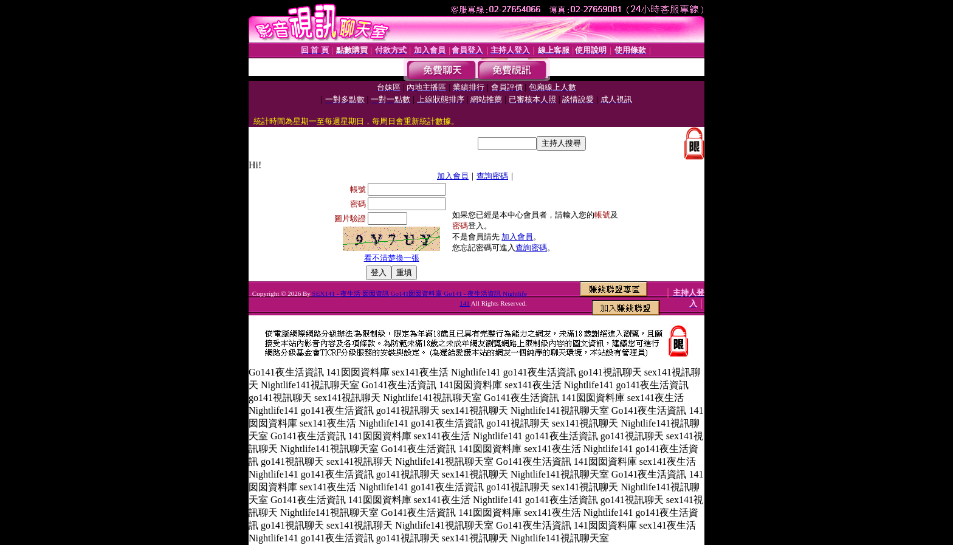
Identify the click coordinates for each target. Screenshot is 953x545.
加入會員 (453, 175)
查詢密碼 (492, 175)
